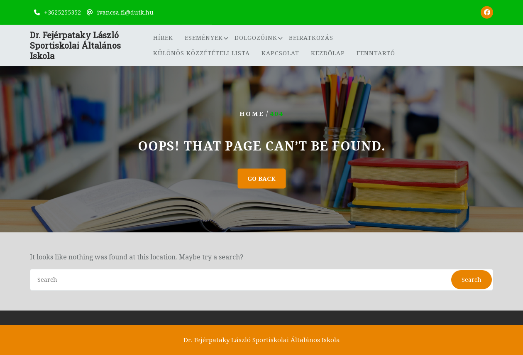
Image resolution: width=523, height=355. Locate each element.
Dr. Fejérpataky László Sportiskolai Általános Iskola (75, 46)
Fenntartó (376, 53)
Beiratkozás (311, 38)
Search (471, 279)
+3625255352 (62, 12)
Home (252, 114)
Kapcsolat (280, 53)
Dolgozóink (256, 38)
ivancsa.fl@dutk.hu (125, 12)
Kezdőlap (328, 53)
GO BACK (261, 178)
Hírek (163, 38)
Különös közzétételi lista (201, 53)
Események (204, 38)
